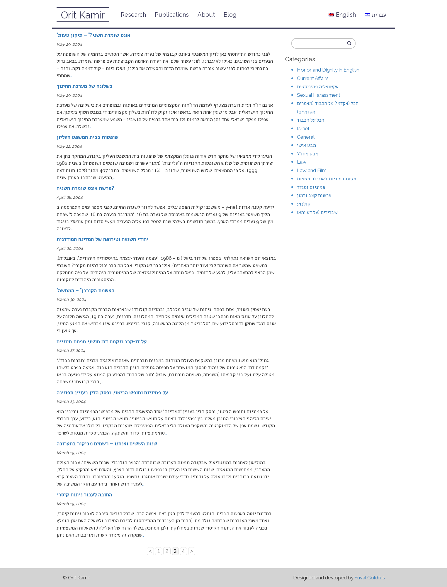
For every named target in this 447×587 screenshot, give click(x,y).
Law (302, 162)
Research (133, 14)
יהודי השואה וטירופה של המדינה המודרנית (102, 239)
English (342, 14)
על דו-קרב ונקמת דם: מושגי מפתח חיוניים (102, 341)
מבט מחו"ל (307, 154)
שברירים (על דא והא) (317, 212)
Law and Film (312, 170)
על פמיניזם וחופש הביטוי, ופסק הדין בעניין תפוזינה (112, 392)
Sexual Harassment (318, 95)
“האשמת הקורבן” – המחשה (85, 290)
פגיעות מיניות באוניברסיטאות (326, 178)
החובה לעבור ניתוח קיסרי (84, 494)
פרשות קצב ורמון (314, 195)
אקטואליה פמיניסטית (318, 86)
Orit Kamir (83, 15)
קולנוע (303, 204)
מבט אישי (306, 145)
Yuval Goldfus (369, 578)
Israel (303, 128)
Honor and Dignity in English (328, 70)
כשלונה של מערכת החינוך (84, 86)
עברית (375, 14)
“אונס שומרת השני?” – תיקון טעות (93, 35)
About (206, 14)
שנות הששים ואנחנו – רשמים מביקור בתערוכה (107, 443)
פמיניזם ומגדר (311, 187)
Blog (230, 14)
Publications (172, 14)
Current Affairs (313, 78)
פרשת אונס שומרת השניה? (85, 188)
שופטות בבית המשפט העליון (87, 137)
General (306, 137)
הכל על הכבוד (310, 120)
